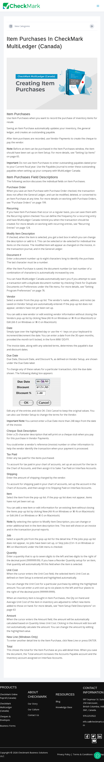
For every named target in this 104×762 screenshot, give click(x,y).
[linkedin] (99, 736)
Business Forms (8, 725)
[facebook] (87, 736)
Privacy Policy (63, 754)
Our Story (32, 703)
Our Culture (33, 709)
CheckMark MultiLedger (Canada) (6, 707)
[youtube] (94, 741)
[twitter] (93, 736)
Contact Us (33, 715)
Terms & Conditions (83, 754)
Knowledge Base (64, 707)
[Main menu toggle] (98, 6)
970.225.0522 (89, 715)
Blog (58, 701)
